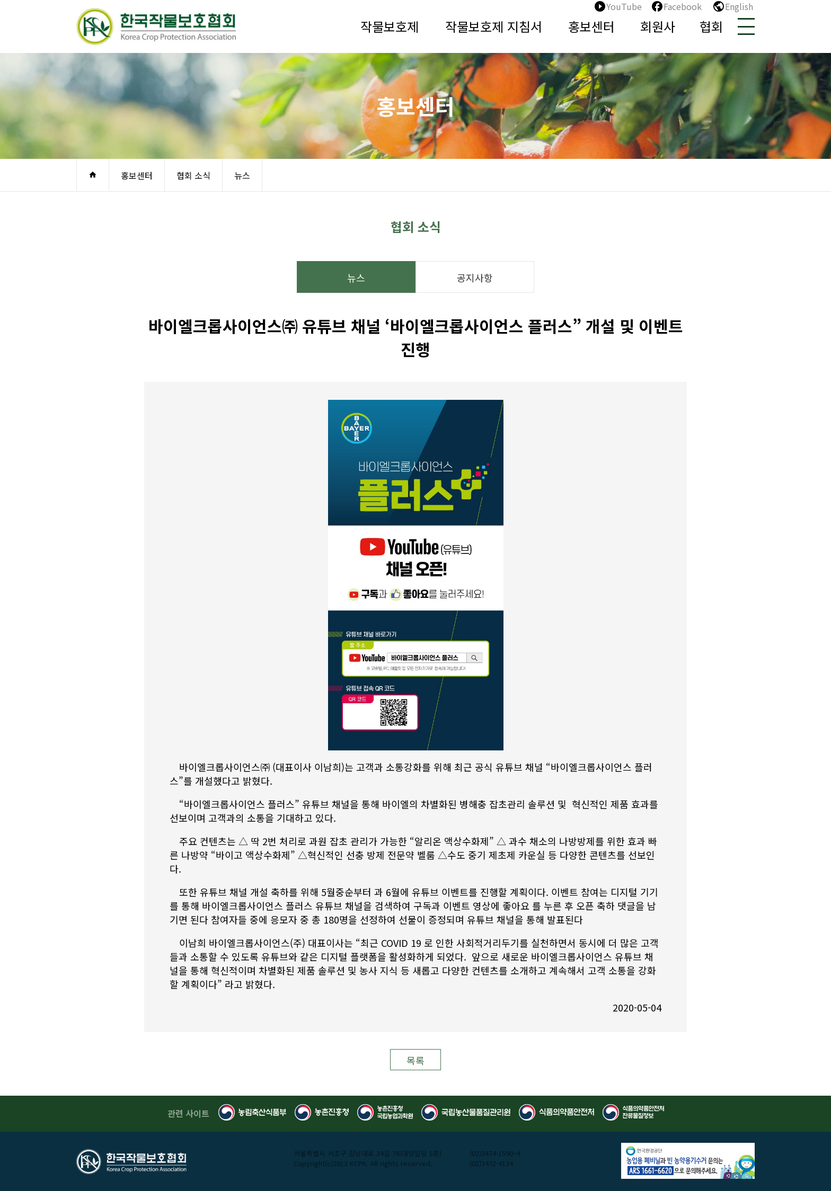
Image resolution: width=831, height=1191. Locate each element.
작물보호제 (389, 26)
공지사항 (475, 277)
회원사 (657, 26)
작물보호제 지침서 (493, 26)
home (93, 175)
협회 (711, 26)
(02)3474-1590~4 (495, 1153)
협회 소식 (193, 175)
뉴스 (242, 175)
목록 (415, 1060)
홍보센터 (591, 26)
